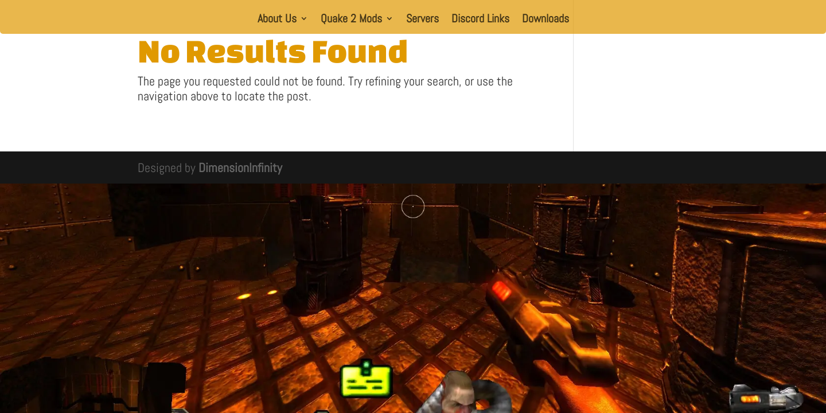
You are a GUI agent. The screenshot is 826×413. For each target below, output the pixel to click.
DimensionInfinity (240, 167)
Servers (422, 20)
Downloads (545, 20)
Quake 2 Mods (351, 20)
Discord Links (480, 20)
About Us (277, 20)
